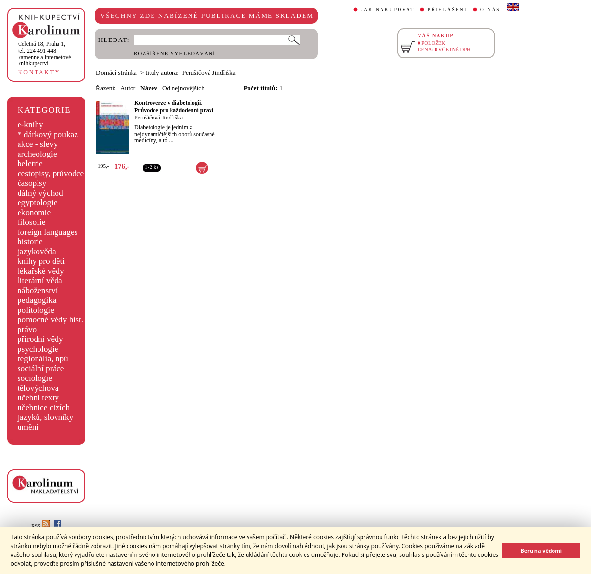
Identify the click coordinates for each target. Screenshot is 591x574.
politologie (36, 310)
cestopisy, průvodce (51, 173)
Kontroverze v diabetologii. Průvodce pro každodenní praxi (173, 106)
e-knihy (30, 124)
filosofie (32, 222)
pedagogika (37, 300)
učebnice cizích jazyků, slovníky (46, 412)
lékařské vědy (41, 271)
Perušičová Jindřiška (158, 117)
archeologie (37, 153)
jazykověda (37, 251)
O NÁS (490, 9)
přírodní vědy (40, 339)
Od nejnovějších (183, 88)
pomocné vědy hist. (50, 319)
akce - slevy (38, 144)
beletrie (30, 163)
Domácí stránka (116, 72)
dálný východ (40, 193)
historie (30, 241)
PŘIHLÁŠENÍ (447, 9)
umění (28, 427)
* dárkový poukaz (48, 134)
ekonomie (34, 212)
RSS (40, 526)
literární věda (40, 280)
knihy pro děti (41, 261)
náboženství (38, 290)
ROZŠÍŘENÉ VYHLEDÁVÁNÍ (174, 53)
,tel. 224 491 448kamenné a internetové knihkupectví (44, 53)
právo (27, 329)
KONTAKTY (39, 72)
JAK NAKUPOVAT (388, 9)
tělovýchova (38, 388)
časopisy (32, 183)
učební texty (38, 397)
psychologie (38, 349)
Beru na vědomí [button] (541, 550)
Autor (127, 88)
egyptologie (37, 202)
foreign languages (48, 232)
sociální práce (41, 368)
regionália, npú (43, 358)
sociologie (35, 378)
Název (148, 88)
